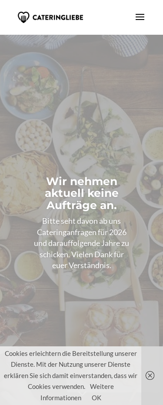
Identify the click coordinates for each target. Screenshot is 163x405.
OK (96, 398)
